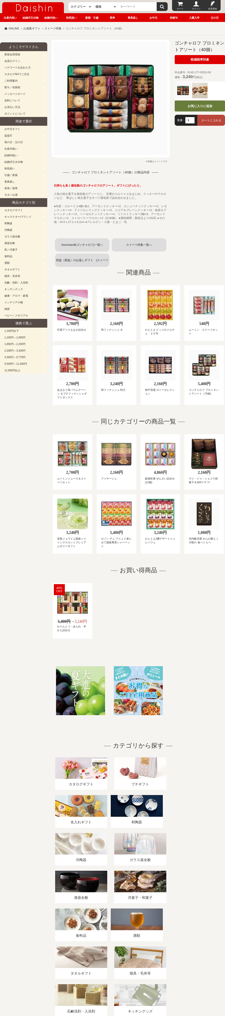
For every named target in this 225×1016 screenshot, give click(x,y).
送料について (12, 100)
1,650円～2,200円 (14, 344)
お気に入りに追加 (200, 106)
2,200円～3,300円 (14, 350)
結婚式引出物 (30, 17)
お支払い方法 (12, 107)
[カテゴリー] (80, 6)
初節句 (174, 17)
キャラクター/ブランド (17, 216)
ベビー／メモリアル (16, 315)
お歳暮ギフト (31, 28)
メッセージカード (14, 93)
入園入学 (194, 17)
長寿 (112, 17)
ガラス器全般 (12, 236)
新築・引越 (91, 17)
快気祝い (71, 17)
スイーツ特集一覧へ (139, 244)
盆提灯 (8, 135)
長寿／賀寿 (11, 188)
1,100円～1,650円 (14, 337)
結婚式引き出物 (13, 161)
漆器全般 (9, 243)
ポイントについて (14, 113)
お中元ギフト (12, 129)
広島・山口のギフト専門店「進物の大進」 (112, 989)
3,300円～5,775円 (14, 357)
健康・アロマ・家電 (16, 295)
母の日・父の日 (13, 142)
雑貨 (7, 309)
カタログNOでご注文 (16, 74)
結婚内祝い (51, 17)
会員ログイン (12, 61)
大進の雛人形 (112, 994)
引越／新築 (11, 175)
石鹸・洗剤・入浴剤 (16, 282)
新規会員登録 (12, 54)
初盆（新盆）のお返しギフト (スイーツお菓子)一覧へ (82, 262)
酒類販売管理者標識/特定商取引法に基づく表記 (77, 965)
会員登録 (212, 8)
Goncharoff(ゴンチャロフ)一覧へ (82, 244)
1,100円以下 (11, 330)
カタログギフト (13, 210)
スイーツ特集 (53, 28)
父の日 (215, 17)
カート (180, 8)
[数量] (190, 120)
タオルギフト (12, 269)
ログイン (196, 8)
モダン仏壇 (11, 194)
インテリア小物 (13, 302)
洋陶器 (8, 230)
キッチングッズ (13, 289)
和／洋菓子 (11, 249)
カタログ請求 (159, 965)
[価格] (105, 6)
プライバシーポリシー (129, 965)
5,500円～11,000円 (15, 363)
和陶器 (8, 223)
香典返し (133, 17)
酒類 (7, 262)
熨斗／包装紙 (12, 87)
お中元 (153, 17)
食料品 (8, 256)
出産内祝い (10, 17)
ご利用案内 (11, 80)
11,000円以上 (12, 370)
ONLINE (14, 28)
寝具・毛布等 (12, 276)
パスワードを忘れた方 (17, 67)
